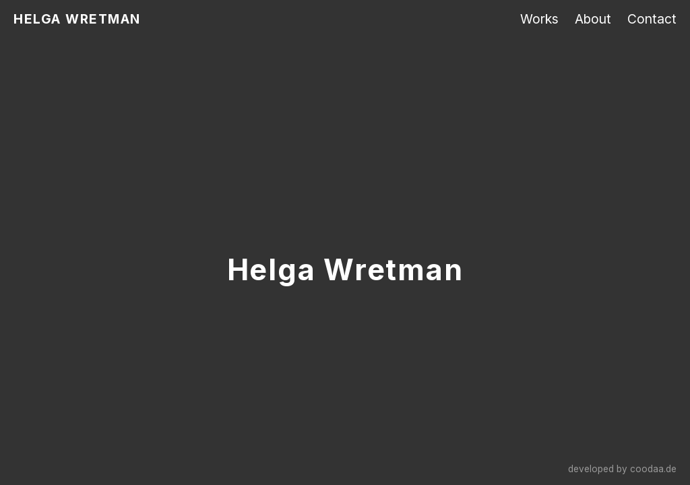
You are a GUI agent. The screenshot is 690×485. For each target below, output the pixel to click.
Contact (652, 19)
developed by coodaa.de (622, 468)
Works (539, 19)
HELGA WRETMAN (77, 19)
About (593, 19)
